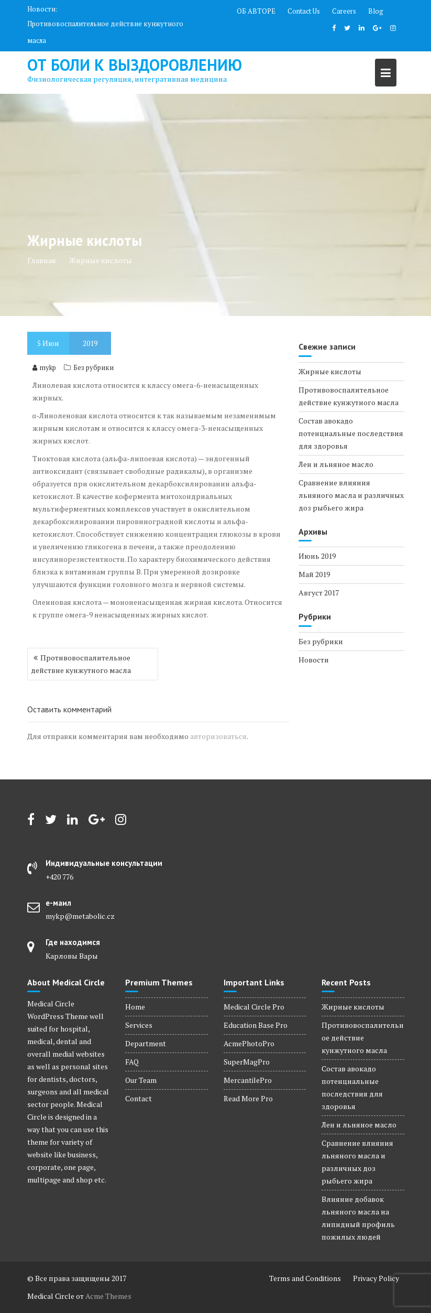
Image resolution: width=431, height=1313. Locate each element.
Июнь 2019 (317, 556)
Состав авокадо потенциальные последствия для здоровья (351, 433)
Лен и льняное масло (336, 464)
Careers (344, 11)
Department (145, 1043)
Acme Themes (108, 1296)
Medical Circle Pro (254, 1007)
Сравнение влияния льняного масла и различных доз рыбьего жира (351, 495)
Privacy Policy (376, 1278)
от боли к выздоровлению (134, 65)
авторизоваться (218, 736)
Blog (375, 11)
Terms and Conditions (305, 1278)
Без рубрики (93, 367)
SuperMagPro (247, 1062)
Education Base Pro (256, 1025)
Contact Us (304, 11)
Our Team (141, 1080)
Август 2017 (319, 593)
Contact (138, 1098)
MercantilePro (248, 1080)
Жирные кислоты (330, 371)
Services (138, 1025)
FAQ (132, 1062)
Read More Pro (248, 1098)
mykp (44, 367)
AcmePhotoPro (249, 1043)
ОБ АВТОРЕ (256, 11)
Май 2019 (314, 574)
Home (135, 1007)
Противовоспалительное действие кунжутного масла (105, 32)
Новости (314, 660)
